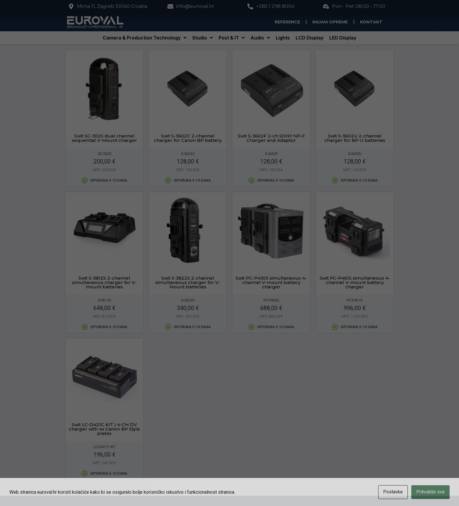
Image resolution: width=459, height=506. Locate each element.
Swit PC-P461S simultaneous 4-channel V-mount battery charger (355, 282)
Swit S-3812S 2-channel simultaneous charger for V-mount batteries (104, 282)
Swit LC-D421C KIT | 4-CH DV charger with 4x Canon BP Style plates (104, 429)
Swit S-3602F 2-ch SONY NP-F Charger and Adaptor (271, 138)
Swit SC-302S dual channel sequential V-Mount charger (104, 138)
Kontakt (371, 22)
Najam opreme (330, 22)
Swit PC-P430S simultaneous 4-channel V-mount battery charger (271, 282)
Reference (287, 22)
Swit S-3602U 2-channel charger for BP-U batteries (354, 138)
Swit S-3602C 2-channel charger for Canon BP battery (188, 138)
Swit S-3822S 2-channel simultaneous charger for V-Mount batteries (187, 282)
